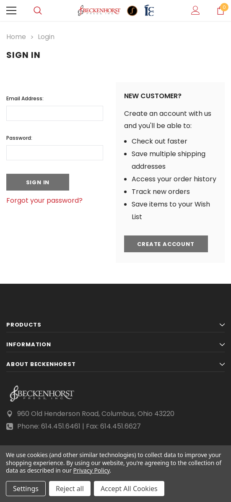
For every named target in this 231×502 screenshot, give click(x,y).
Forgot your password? (44, 200)
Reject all (70, 488)
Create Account (165, 244)
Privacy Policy (91, 470)
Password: (19, 137)
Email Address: (25, 98)
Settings (26, 488)
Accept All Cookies (129, 488)
